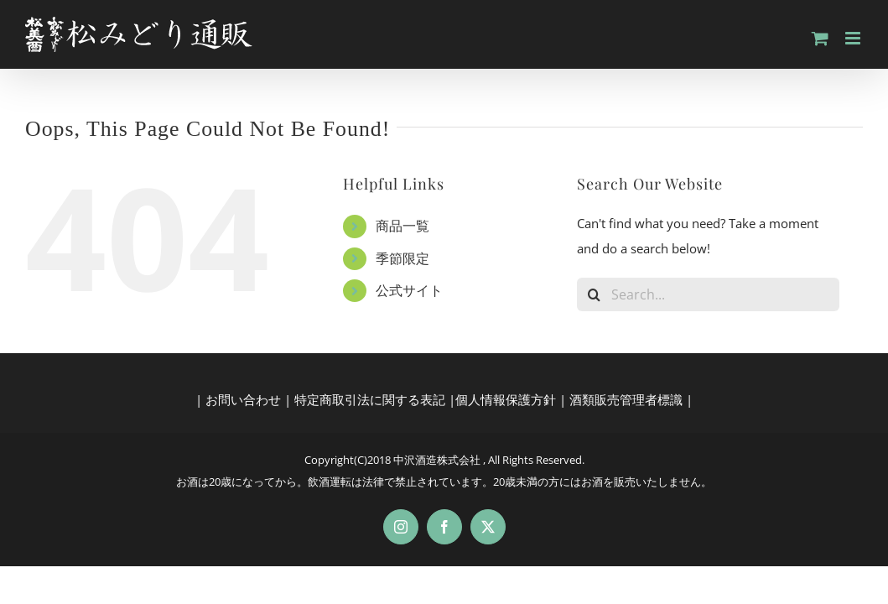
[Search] (593, 294)
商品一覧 (402, 225)
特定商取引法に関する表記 (369, 399)
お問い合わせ (243, 399)
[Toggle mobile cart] (820, 38)
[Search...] (708, 294)
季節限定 (402, 258)
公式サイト (409, 290)
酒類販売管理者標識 (626, 399)
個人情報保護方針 (505, 399)
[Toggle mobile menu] (854, 38)
